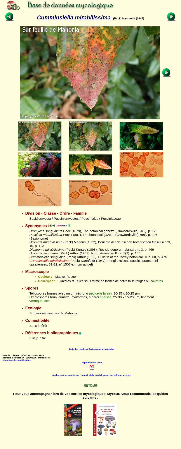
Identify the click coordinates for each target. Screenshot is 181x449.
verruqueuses (39, 301)
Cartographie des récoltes (101, 349)
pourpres (156, 281)
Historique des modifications (16, 360)
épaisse (105, 297)
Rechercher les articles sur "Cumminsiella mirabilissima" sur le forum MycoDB (91, 375)
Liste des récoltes (78, 349)
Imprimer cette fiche (92, 362)
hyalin (107, 293)
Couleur (44, 276)
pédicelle (95, 293)
